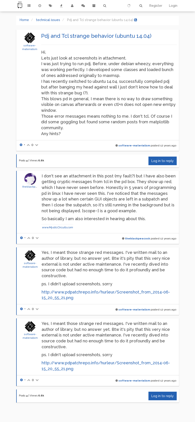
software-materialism (134, 145)
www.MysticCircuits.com (57, 227)
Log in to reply (162, 161)
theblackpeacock (33, 186)
